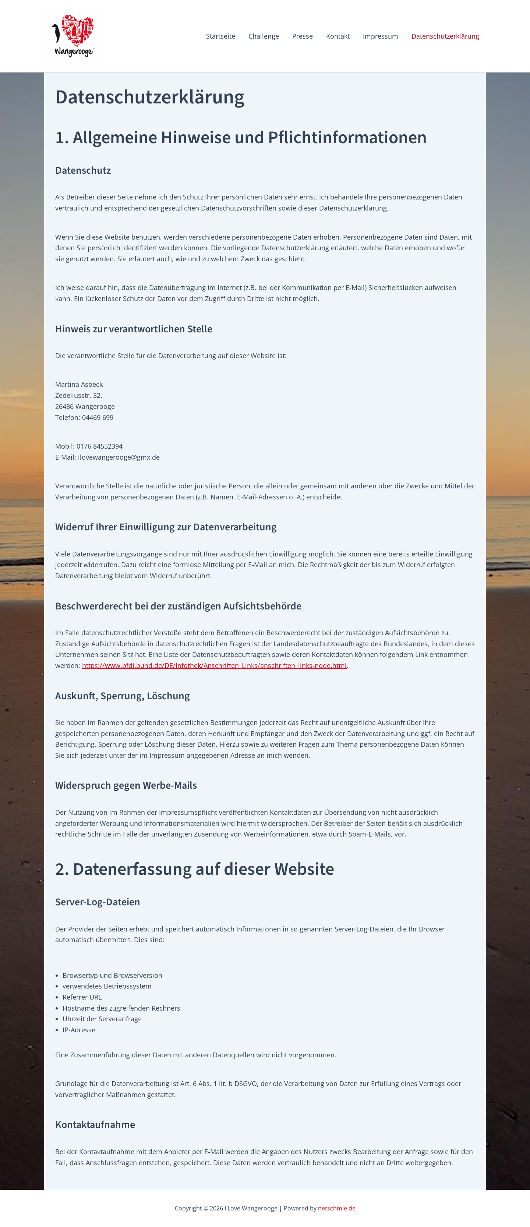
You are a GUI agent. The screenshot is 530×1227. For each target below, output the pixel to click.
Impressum (380, 36)
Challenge (263, 36)
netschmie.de (337, 1208)
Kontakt (338, 36)
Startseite (220, 36)
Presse (302, 36)
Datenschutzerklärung (445, 36)
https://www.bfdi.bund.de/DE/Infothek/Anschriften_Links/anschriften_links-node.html (214, 665)
